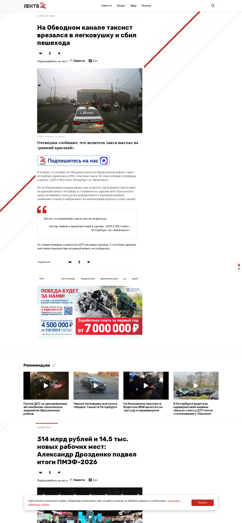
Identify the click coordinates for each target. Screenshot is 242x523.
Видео (121, 5)
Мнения (146, 5)
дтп (124, 279)
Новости (106, 5)
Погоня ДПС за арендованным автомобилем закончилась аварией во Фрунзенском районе (45, 409)
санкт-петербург (68, 279)
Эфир (133, 5)
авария (135, 279)
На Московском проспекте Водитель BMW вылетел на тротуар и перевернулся (143, 407)
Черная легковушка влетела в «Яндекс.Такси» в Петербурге (95, 405)
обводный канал (88, 279)
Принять (202, 502)
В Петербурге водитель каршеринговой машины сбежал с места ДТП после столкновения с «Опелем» (193, 409)
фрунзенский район (109, 279)
